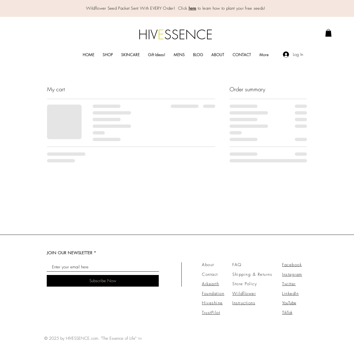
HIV (148, 34)
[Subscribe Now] (103, 281)
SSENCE (188, 34)
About (208, 265)
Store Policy (244, 284)
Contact (210, 274)
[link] (328, 33)
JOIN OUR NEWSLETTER (69, 253)
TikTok (287, 312)
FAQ (237, 265)
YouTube (289, 303)
